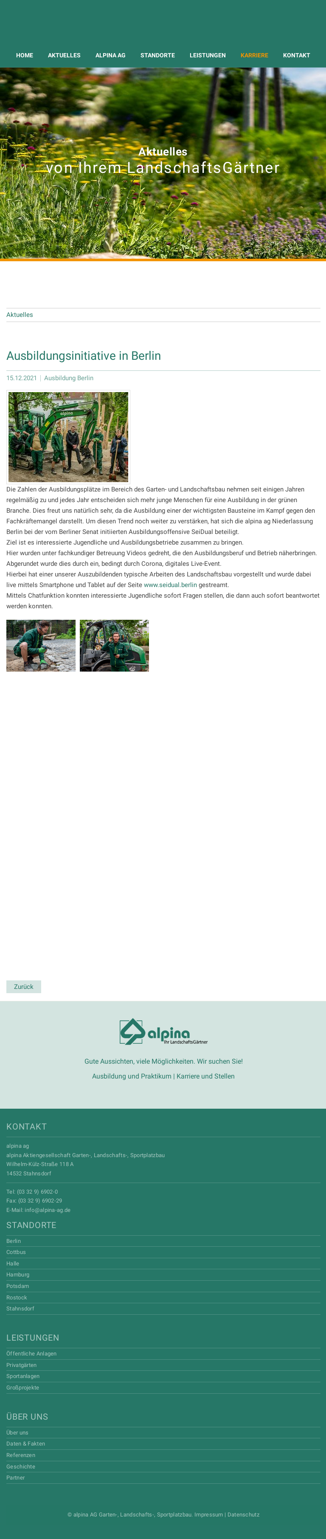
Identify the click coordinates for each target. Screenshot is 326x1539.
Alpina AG (163, 29)
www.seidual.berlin (170, 585)
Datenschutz (243, 1514)
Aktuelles (64, 55)
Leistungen (208, 55)
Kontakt (296, 55)
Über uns (27, 1417)
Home (24, 55)
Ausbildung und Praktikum (131, 1076)
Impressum (208, 1514)
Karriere (254, 55)
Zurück (24, 987)
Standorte (158, 55)
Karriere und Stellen (206, 1076)
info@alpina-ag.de (47, 1210)
